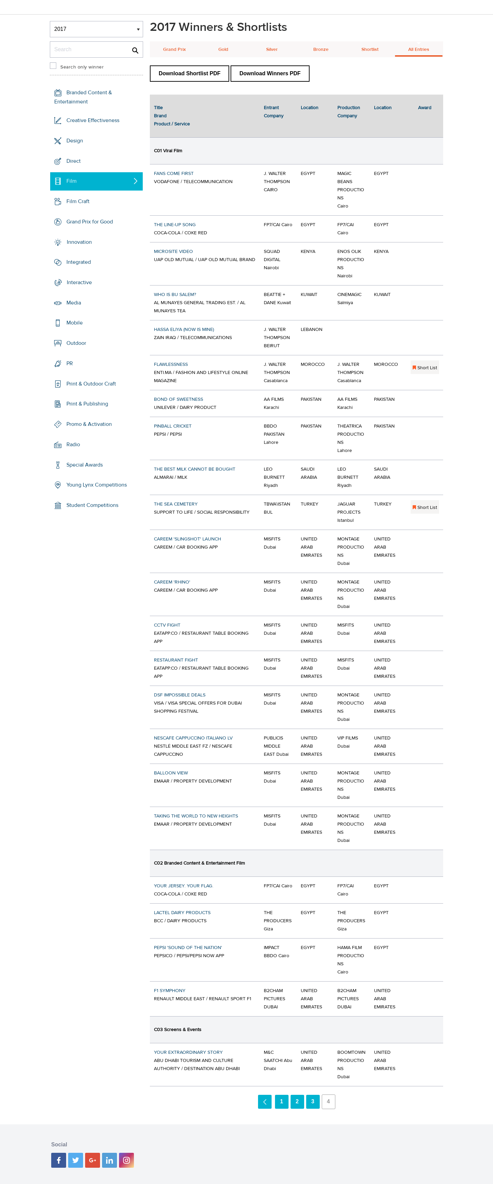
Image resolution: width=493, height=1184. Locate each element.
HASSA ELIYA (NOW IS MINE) (184, 330)
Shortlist (369, 49)
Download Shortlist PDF (189, 73)
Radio (73, 444)
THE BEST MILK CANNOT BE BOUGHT (194, 469)
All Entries (418, 49)
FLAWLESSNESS (171, 364)
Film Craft (78, 201)
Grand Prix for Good (89, 221)
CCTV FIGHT (167, 625)
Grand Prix (174, 49)
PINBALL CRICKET (173, 426)
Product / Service (172, 124)
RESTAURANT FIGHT (176, 660)
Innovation (79, 241)
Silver (272, 49)
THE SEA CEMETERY (176, 504)
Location (309, 108)
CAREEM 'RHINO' (172, 582)
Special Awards (84, 464)
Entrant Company (273, 112)
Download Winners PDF (269, 73)
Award (424, 108)
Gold (223, 49)
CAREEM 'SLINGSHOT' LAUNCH (187, 539)
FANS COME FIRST (174, 174)
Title (158, 108)
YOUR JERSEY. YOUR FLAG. (183, 886)
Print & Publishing (87, 403)
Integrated (78, 262)
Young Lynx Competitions (96, 484)
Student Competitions (92, 505)
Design (74, 140)
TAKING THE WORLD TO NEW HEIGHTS (196, 816)
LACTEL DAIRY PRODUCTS (182, 913)
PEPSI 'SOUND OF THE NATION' (188, 948)
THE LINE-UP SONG (175, 225)
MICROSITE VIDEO (173, 252)
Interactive (79, 282)
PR (69, 363)
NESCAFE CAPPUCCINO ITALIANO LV (193, 738)
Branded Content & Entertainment (83, 97)
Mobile (74, 322)
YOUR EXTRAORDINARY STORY (188, 1052)
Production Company (348, 112)
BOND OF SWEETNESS (178, 399)
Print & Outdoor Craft (91, 383)
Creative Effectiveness (92, 120)
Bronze (321, 49)
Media (73, 302)
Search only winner (82, 67)
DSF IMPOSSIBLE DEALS (179, 695)
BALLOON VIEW (171, 773)
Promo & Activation (89, 424)
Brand (160, 116)
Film (71, 181)
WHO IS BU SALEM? (175, 295)
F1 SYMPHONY (169, 991)
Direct (73, 160)
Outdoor (76, 343)
